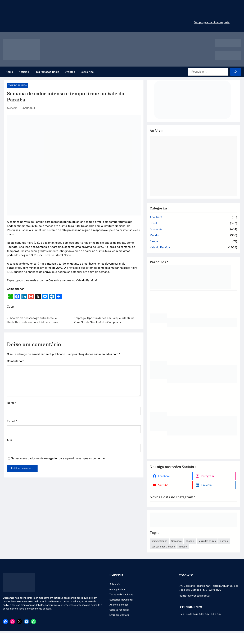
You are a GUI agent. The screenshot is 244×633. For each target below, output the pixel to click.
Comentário (15, 346)
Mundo (177, 228)
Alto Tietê (179, 210)
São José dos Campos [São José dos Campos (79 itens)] (220, 535)
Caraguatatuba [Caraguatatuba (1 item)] (182, 529)
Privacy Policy (89, 584)
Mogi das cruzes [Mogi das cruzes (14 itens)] (183, 535)
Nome (11, 388)
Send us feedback (91, 604)
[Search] (235, 72)
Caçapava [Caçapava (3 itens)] (200, 529)
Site (9, 425)
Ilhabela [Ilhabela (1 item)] (213, 529)
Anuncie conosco (90, 599)
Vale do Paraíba (17, 85)
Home (9, 71)
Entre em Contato (91, 609)
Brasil (176, 216)
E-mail (12, 406)
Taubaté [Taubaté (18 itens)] (179, 541)
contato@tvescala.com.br (180, 590)
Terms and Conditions (93, 589)
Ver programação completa (211, 22)
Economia (179, 222)
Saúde (177, 234)
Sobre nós (86, 579)
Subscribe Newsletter (93, 594)
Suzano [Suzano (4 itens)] (200, 535)
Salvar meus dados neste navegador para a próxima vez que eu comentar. (58, 443)
